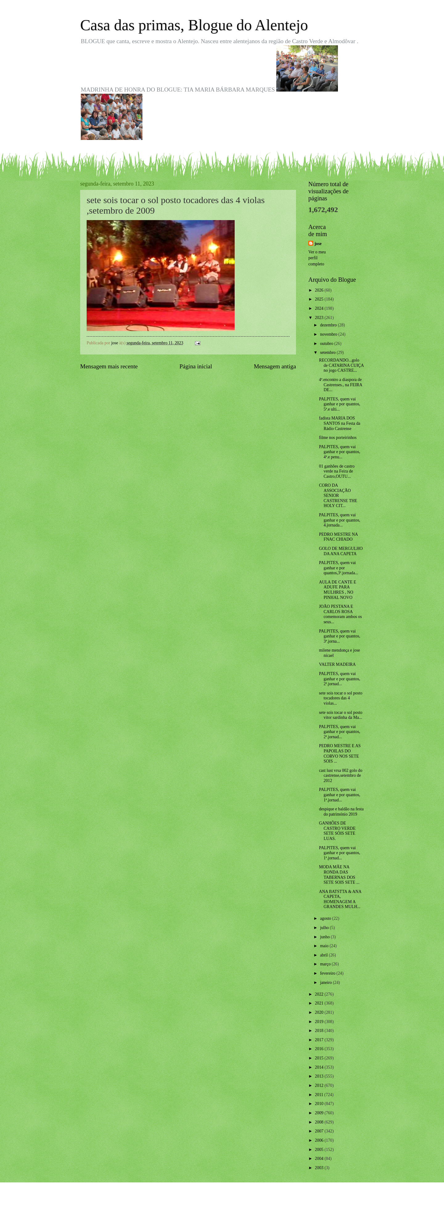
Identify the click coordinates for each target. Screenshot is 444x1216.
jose (318, 243)
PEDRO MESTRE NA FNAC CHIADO (338, 537)
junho (325, 937)
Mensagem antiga (275, 366)
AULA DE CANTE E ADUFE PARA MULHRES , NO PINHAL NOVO (337, 590)
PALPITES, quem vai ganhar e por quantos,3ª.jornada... (338, 567)
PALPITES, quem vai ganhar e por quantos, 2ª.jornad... (339, 678)
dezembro (329, 325)
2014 (319, 1067)
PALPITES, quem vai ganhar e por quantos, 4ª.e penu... (339, 451)
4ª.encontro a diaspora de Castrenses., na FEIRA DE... (340, 384)
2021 (319, 1003)
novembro (329, 334)
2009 (319, 1113)
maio (325, 946)
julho (325, 927)
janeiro (326, 982)
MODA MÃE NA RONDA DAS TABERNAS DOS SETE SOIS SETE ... (339, 875)
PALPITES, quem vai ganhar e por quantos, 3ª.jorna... (339, 636)
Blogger (256, 1204)
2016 (319, 1048)
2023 (319, 317)
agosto (326, 918)
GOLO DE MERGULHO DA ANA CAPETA (341, 551)
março (326, 964)
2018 (319, 1030)
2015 (319, 1058)
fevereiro (328, 973)
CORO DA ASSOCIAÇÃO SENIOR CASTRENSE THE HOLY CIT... (338, 495)
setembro (328, 352)
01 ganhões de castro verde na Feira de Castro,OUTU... (336, 471)
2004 (319, 1158)
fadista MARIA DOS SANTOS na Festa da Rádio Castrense (339, 423)
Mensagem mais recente (109, 366)
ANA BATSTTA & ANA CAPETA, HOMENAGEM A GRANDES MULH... (340, 899)
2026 (319, 290)
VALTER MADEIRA (337, 664)
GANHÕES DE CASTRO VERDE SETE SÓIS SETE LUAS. (337, 831)
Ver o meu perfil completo (317, 258)
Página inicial (195, 366)
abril (324, 955)
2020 (319, 1012)
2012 (319, 1085)
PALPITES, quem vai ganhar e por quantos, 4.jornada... (339, 520)
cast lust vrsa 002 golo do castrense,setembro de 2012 (340, 775)
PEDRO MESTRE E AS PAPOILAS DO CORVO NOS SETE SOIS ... (339, 753)
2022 (319, 994)
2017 (319, 1040)
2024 (319, 308)
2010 (319, 1103)
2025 (319, 299)
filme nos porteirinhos (337, 437)
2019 (319, 1021)
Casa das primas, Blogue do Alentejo (194, 25)
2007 (319, 1131)
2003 (319, 1167)
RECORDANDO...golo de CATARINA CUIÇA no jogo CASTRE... (341, 365)
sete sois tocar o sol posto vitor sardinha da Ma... (340, 715)
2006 (319, 1140)
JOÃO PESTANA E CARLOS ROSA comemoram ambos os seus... (340, 614)
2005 (319, 1149)
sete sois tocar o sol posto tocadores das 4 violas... (340, 698)
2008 (319, 1122)
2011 (319, 1094)
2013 (319, 1076)
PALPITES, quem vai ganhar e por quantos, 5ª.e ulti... (339, 404)
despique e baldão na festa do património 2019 (341, 812)
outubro (327, 343)
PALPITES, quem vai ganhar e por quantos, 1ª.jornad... (339, 794)
